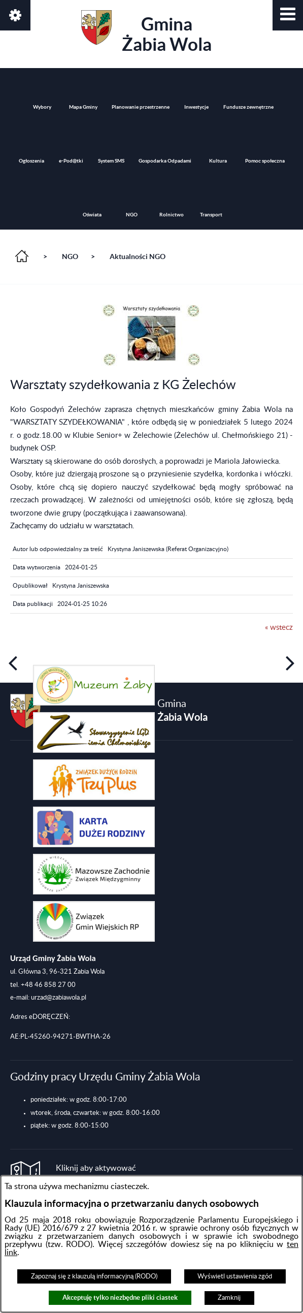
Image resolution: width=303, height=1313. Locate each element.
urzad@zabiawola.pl (58, 998)
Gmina (146, 32)
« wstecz (279, 627)
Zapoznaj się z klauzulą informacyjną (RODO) (94, 1276)
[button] (288, 15)
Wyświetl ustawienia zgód (234, 1276)
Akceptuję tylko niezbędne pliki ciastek (120, 1297)
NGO (70, 256)
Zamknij (229, 1297)
